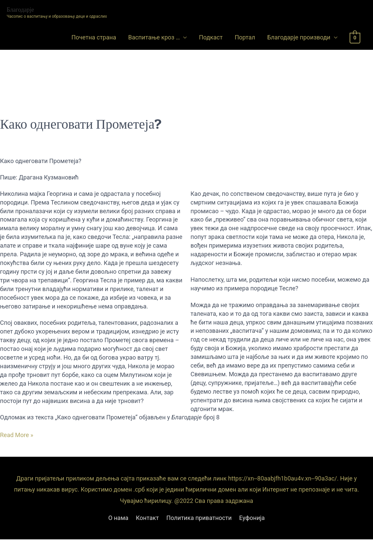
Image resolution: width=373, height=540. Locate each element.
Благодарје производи (298, 37)
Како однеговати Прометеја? (80, 124)
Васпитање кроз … (154, 37)
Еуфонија (252, 517)
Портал (245, 37)
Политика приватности (199, 517)
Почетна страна (94, 37)
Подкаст (211, 37)
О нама (118, 517)
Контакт (147, 517)
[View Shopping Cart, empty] (355, 37)
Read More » (16, 435)
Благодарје (20, 9)
